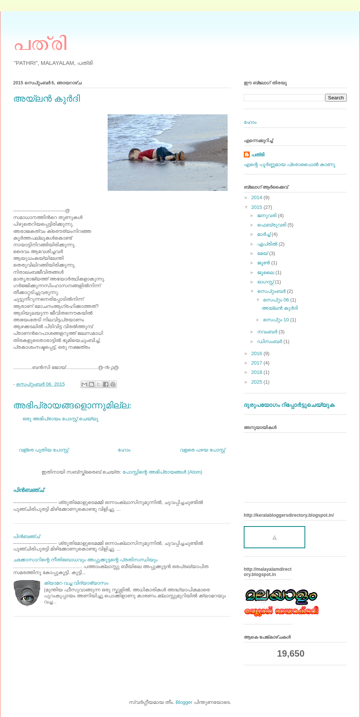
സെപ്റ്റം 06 (276, 300)
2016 (257, 353)
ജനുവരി (267, 215)
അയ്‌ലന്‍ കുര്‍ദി (280, 308)
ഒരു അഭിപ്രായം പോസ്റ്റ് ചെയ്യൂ (60, 419)
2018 (257, 372)
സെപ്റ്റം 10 (276, 319)
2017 (257, 363)
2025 (257, 382)
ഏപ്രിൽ (268, 244)
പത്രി (40, 42)
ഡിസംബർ (270, 341)
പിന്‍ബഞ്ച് (28, 490)
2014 (257, 197)
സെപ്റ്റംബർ (272, 291)
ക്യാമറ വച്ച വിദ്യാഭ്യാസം (76, 583)
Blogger (184, 702)
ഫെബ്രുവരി (272, 225)
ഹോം (124, 450)
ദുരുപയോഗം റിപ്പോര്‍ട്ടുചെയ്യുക (289, 405)
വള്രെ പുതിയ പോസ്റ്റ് (43, 450)
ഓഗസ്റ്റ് (266, 282)
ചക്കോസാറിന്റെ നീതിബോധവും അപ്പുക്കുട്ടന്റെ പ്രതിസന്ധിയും (85, 559)
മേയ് (263, 253)
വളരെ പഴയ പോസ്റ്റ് (202, 450)
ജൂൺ (264, 263)
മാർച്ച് (264, 234)
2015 (257, 207)
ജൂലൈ (266, 272)
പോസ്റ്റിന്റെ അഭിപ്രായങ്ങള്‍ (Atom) (162, 472)
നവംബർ (268, 331)
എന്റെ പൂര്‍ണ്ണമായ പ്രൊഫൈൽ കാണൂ (289, 164)
